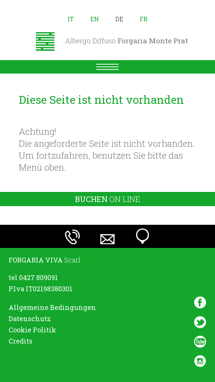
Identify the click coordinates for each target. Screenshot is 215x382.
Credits (20, 340)
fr (143, 19)
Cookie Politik (32, 329)
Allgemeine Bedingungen (52, 307)
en (94, 19)
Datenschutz (30, 318)
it (71, 19)
